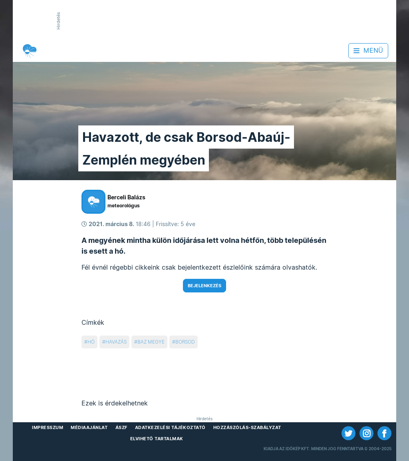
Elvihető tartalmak (156, 438)
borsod (185, 342)
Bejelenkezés (204, 285)
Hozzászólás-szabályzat (247, 427)
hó (91, 342)
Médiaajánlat (89, 427)
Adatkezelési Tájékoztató (170, 427)
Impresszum (47, 427)
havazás (116, 342)
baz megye (151, 342)
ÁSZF (121, 427)
